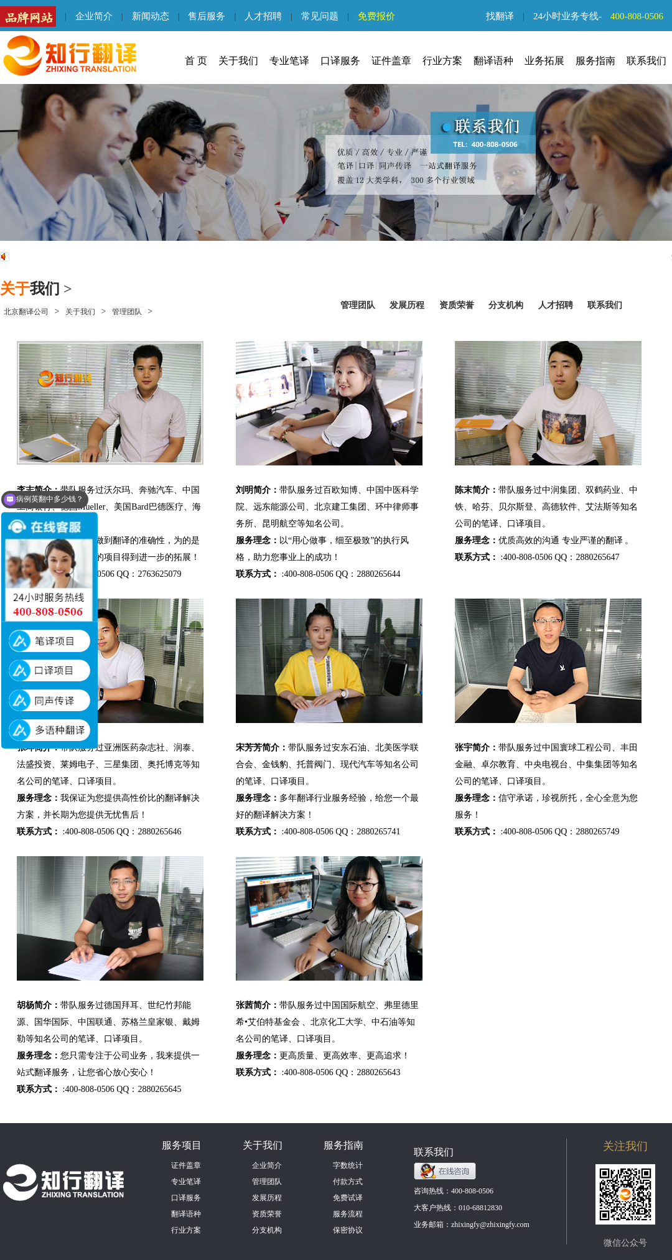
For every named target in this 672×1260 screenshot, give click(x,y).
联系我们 (646, 60)
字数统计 (348, 1165)
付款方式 (348, 1181)
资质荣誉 (456, 305)
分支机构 (507, 305)
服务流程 (348, 1214)
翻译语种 (493, 60)
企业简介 (94, 16)
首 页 (196, 60)
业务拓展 (544, 60)
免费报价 (376, 16)
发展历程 (407, 305)
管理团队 (357, 305)
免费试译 (348, 1197)
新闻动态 (150, 16)
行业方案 (442, 60)
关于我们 (238, 60)
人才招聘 (263, 16)
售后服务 (206, 16)
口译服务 (340, 60)
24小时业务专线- (602, 16)
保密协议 (348, 1230)
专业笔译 (289, 60)
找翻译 (500, 16)
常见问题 (319, 16)
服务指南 (595, 60)
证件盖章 (391, 60)
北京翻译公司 (26, 311)
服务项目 (182, 1145)
